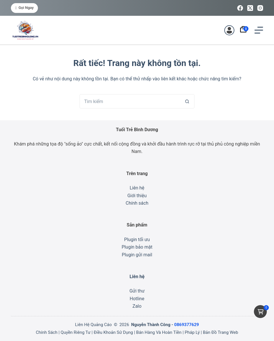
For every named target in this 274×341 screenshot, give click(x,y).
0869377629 (186, 324)
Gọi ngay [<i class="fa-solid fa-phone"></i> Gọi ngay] (24, 7)
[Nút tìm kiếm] (187, 101)
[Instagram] (260, 8)
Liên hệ (137, 188)
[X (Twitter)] (250, 8)
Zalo (136, 306)
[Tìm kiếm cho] (130, 101)
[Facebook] (240, 8)
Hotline (137, 298)
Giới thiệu (136, 195)
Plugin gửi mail (137, 254)
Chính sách (137, 203)
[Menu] (258, 30)
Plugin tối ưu (137, 239)
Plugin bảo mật (136, 247)
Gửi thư (137, 291)
